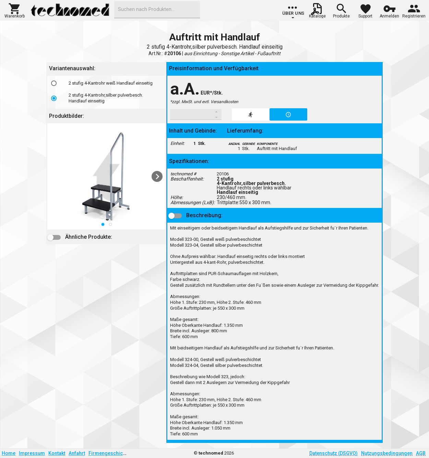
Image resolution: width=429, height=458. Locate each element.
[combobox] (157, 9)
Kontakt (56, 453)
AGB (421, 453)
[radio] (54, 83)
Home (8, 453)
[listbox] (106, 92)
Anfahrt (77, 453)
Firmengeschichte (109, 453)
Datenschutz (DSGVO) (333, 453)
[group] (293, 12)
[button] (14, 10)
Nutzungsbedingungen (387, 453)
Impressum (32, 453)
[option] (106, 83)
